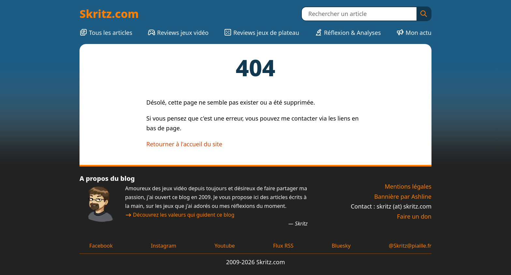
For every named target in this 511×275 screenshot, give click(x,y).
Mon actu (413, 32)
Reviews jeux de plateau (261, 32)
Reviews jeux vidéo (178, 32)
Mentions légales (408, 186)
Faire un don (414, 216)
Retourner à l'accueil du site (184, 144)
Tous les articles (106, 32)
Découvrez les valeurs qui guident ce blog (179, 214)
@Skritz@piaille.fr (410, 245)
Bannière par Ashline (402, 196)
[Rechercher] (423, 14)
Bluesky (341, 245)
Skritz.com (109, 13)
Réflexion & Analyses (347, 32)
